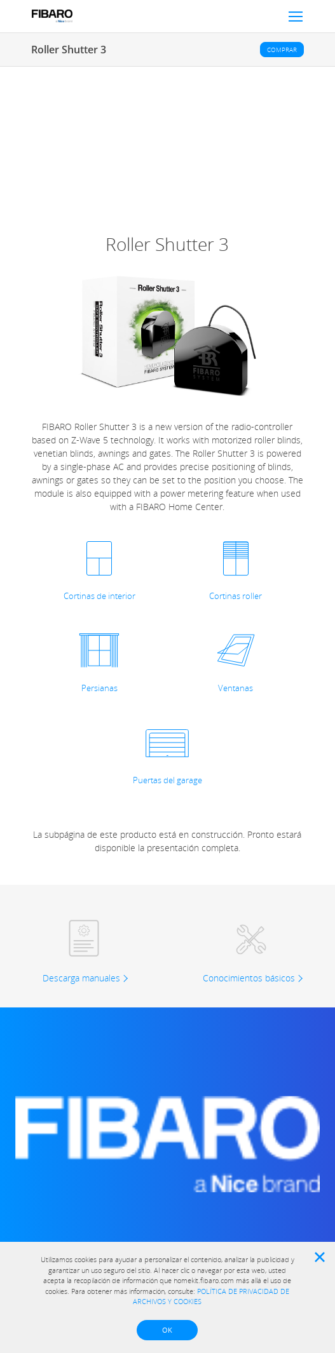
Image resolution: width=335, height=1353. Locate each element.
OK (167, 1330)
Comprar (282, 49)
